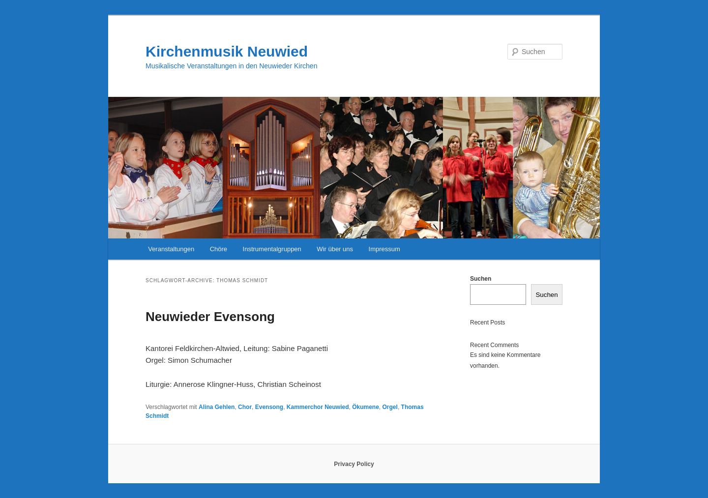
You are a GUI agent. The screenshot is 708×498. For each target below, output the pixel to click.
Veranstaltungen (171, 249)
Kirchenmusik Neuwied (227, 51)
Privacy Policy (354, 464)
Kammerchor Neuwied (318, 407)
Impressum (384, 249)
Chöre (218, 249)
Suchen (480, 278)
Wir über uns (335, 249)
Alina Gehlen (217, 407)
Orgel (390, 407)
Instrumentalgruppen (272, 249)
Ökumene (365, 407)
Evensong (269, 407)
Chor (245, 407)
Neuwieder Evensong (210, 316)
